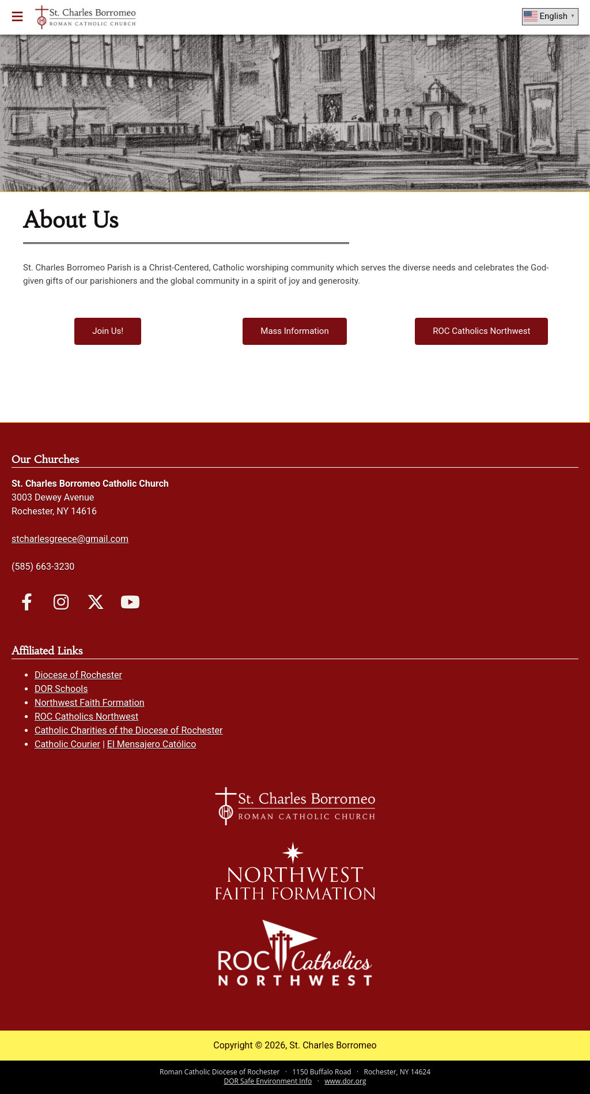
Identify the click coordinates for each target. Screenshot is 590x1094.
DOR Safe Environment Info (268, 1081)
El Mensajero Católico (151, 744)
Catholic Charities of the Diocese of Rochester (128, 730)
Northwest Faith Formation (90, 702)
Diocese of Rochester (78, 675)
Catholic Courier (67, 744)
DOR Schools (61, 688)
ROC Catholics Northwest (86, 716)
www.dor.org (345, 1081)
